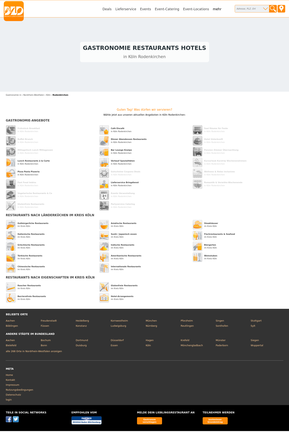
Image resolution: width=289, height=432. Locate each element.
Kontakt (10, 380)
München (151, 321)
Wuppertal (257, 346)
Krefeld (185, 341)
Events (145, 9)
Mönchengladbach (192, 346)
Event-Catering (167, 9)
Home (9, 375)
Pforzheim (187, 321)
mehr (217, 9)
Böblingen (12, 327)
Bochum (46, 341)
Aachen (10, 321)
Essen (114, 346)
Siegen (255, 341)
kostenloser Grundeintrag (215, 421)
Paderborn (222, 346)
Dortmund (82, 341)
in (13, 96)
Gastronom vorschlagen (150, 421)
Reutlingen (187, 327)
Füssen (45, 327)
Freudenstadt (49, 321)
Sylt (253, 327)
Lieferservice (125, 9)
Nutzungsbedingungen (19, 390)
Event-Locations (196, 9)
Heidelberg (82, 321)
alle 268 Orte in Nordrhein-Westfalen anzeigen (34, 352)
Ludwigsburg (118, 327)
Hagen (150, 341)
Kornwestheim (119, 321)
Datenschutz (13, 395)
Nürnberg (151, 327)
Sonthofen (222, 327)
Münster (221, 341)
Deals (107, 9)
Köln (148, 346)
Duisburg (81, 346)
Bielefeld (11, 346)
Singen (220, 321)
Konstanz (81, 327)
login (9, 400)
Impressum (12, 385)
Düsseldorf (117, 341)
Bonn (44, 346)
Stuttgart (256, 321)
